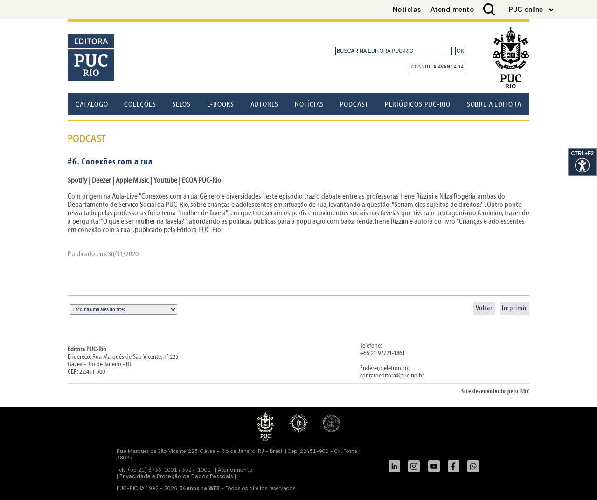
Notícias (309, 104)
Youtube (166, 180)
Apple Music (132, 180)
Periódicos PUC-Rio (418, 104)
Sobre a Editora (494, 104)
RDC (524, 391)
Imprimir (514, 308)
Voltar (484, 308)
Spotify (77, 180)
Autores (264, 104)
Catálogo (92, 104)
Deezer (101, 180)
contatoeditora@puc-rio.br (392, 375)
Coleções (140, 104)
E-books (221, 104)
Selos (181, 104)
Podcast (354, 104)
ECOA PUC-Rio (201, 180)
